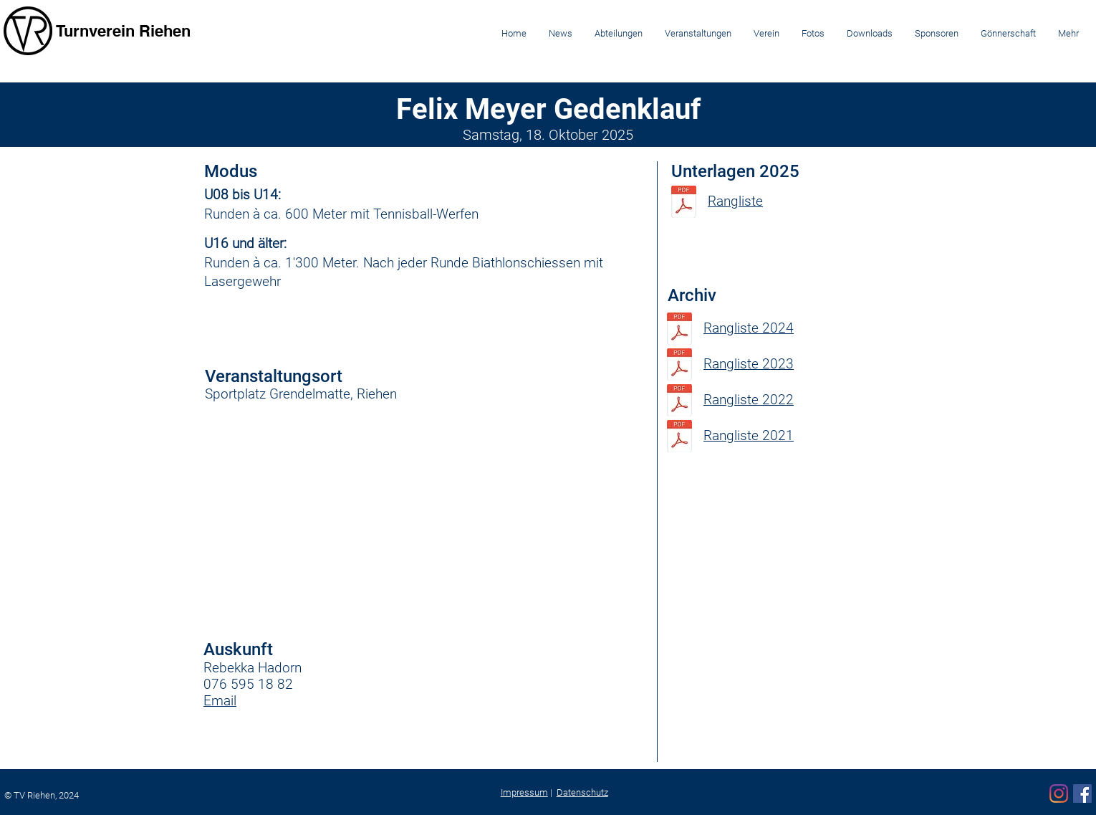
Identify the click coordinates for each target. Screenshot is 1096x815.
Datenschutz (582, 792)
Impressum (524, 792)
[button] (618, 33)
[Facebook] (1082, 793)
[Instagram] (1058, 793)
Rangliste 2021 (748, 435)
